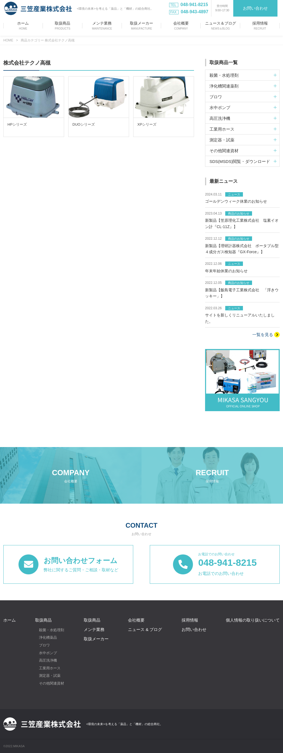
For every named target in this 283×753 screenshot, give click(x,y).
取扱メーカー (96, 638)
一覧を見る (266, 334)
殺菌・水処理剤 (51, 630)
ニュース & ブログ (145, 629)
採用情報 (190, 620)
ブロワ (44, 645)
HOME (8, 40)
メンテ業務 (94, 629)
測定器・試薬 (50, 675)
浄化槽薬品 (48, 637)
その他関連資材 (51, 683)
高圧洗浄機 (48, 660)
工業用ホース (50, 668)
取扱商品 (43, 620)
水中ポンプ (48, 653)
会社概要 (136, 620)
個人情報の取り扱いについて (253, 620)
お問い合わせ (255, 8)
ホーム (9, 620)
